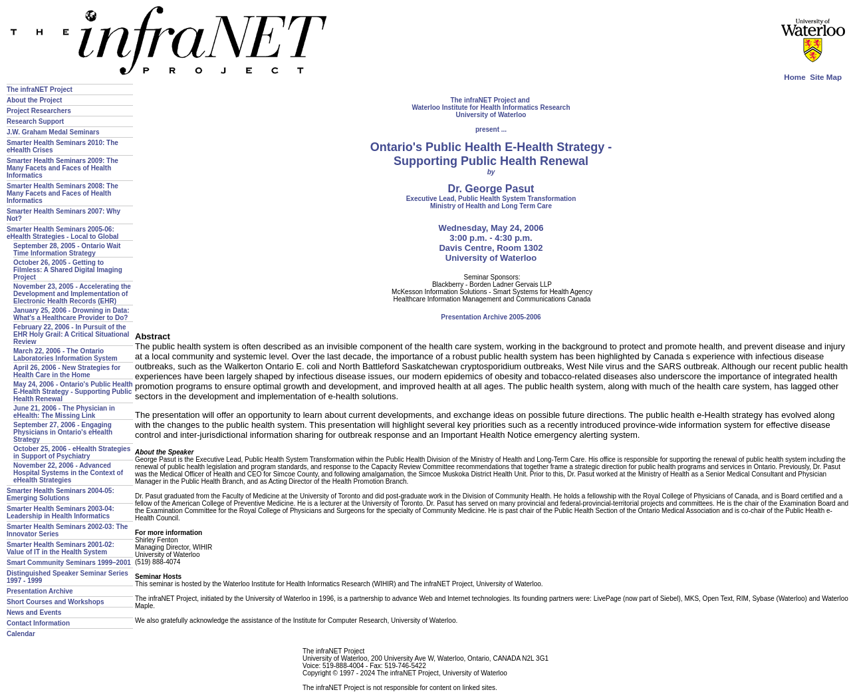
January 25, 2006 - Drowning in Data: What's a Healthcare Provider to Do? (71, 314)
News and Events (34, 612)
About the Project (34, 100)
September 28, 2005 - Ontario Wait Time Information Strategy (66, 249)
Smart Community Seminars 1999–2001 (69, 562)
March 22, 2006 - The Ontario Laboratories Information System (65, 354)
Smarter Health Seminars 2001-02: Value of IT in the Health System (60, 548)
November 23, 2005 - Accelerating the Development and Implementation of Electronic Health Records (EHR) (72, 294)
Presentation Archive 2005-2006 (491, 317)
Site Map (826, 77)
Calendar (21, 633)
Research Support (35, 121)
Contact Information (38, 623)
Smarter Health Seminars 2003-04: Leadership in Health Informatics (60, 512)
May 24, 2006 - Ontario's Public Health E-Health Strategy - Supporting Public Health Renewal (73, 392)
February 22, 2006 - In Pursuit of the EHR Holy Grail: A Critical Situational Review (71, 334)
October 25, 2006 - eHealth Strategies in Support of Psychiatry (71, 452)
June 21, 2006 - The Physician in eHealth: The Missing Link (64, 412)
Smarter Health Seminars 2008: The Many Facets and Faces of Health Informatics (62, 193)
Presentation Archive (40, 591)
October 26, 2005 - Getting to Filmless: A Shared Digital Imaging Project (67, 270)
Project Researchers (39, 110)
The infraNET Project (39, 89)
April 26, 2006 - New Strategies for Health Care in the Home (66, 371)
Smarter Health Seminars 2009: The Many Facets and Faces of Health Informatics (62, 168)
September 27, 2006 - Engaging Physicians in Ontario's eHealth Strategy (62, 432)
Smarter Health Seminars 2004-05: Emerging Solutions (60, 494)
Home (794, 77)
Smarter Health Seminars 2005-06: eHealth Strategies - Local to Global (62, 233)
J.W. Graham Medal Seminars (53, 132)
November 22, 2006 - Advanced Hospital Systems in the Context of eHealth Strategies (68, 473)
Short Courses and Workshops (55, 602)
